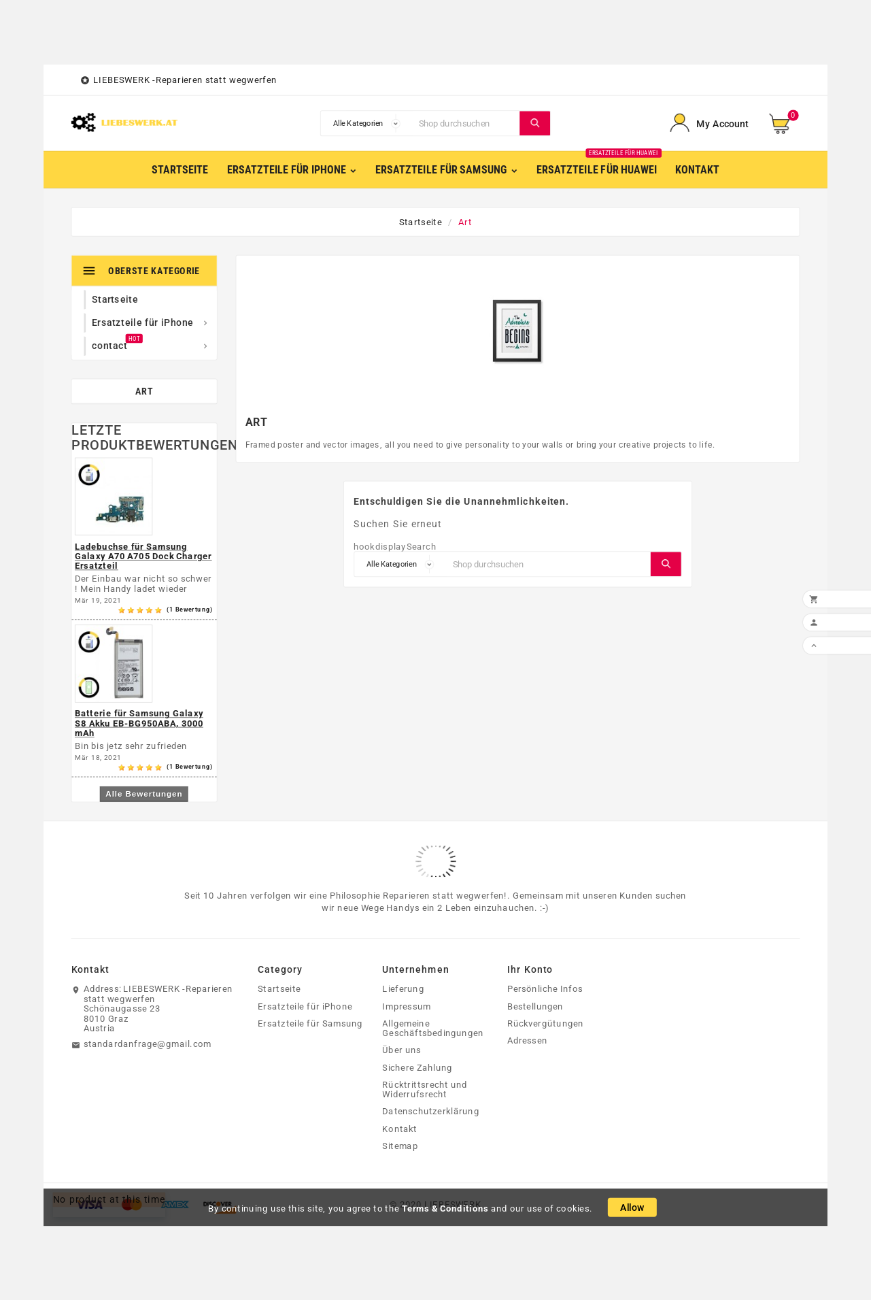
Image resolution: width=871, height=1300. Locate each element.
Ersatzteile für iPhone (305, 1006)
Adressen (527, 1041)
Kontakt (399, 1128)
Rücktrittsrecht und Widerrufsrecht (424, 1089)
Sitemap (399, 1145)
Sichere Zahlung (417, 1067)
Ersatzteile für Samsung (310, 1023)
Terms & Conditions (445, 1208)
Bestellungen (535, 1006)
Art (144, 391)
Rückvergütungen (545, 1023)
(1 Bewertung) (190, 609)
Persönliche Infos (545, 989)
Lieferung (403, 989)
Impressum (406, 1006)
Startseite (279, 989)
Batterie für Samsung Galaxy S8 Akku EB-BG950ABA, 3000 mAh (139, 723)
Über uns (401, 1050)
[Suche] (466, 123)
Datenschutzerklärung (430, 1111)
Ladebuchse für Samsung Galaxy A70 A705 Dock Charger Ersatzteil (143, 556)
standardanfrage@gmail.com (147, 1044)
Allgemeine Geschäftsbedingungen (432, 1028)
